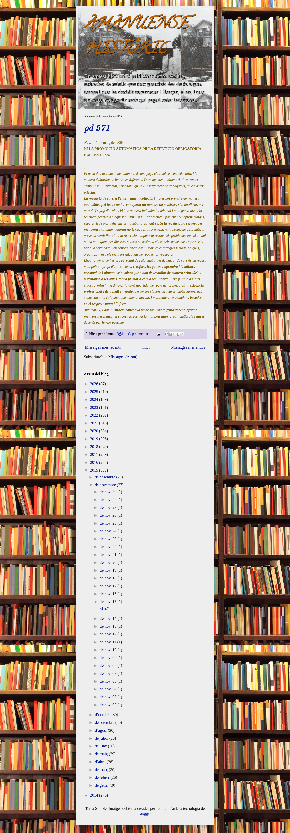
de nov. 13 (108, 626)
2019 (94, 439)
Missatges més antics (188, 347)
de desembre (105, 477)
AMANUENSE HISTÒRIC (136, 37)
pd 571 (97, 128)
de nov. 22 (108, 546)
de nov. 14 (108, 618)
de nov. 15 (108, 601)
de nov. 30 (108, 491)
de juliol (102, 738)
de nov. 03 (108, 697)
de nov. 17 (108, 586)
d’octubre (103, 714)
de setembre (105, 722)
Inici (146, 347)
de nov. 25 (108, 523)
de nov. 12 (108, 634)
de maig (102, 754)
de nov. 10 (108, 650)
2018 (94, 446)
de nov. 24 (108, 531)
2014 (94, 795)
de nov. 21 (108, 554)
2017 (94, 454)
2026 (94, 384)
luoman (162, 808)
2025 (94, 391)
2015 (94, 470)
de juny (101, 746)
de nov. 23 (108, 539)
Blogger (144, 814)
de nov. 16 (108, 594)
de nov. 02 (108, 705)
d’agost (101, 730)
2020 (94, 431)
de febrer (102, 777)
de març (102, 769)
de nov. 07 (108, 673)
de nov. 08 (108, 665)
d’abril (101, 762)
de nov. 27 (108, 507)
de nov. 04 (108, 689)
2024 (94, 399)
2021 (94, 423)
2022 (94, 415)
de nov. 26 (108, 515)
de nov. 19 (108, 570)
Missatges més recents (103, 347)
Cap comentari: (139, 334)
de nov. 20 (108, 562)
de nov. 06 (108, 681)
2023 (94, 407)
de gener (102, 785)
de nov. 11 (108, 642)
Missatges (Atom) (122, 357)
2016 (94, 462)
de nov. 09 (108, 657)
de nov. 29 (108, 499)
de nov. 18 (108, 578)
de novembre (106, 485)
